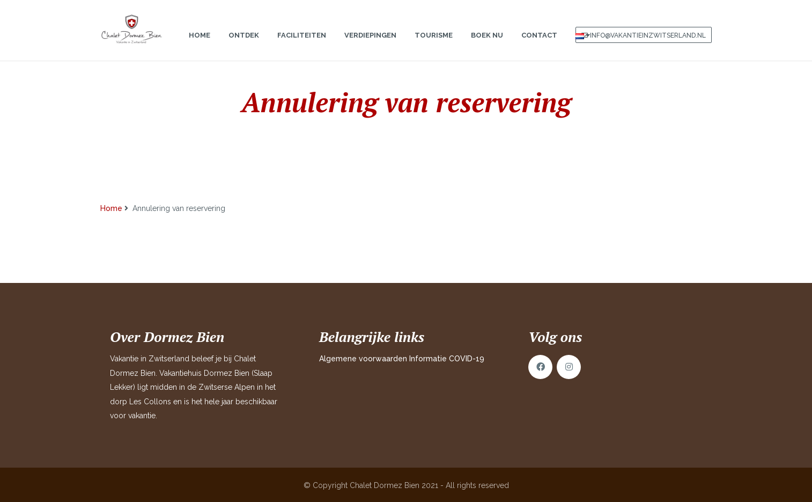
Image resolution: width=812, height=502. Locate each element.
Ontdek (243, 46)
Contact (539, 46)
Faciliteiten (301, 46)
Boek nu (487, 46)
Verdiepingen (370, 46)
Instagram (569, 367)
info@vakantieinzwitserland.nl (648, 46)
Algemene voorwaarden (363, 358)
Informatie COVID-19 (446, 358)
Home (199, 46)
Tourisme (434, 46)
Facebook (540, 367)
